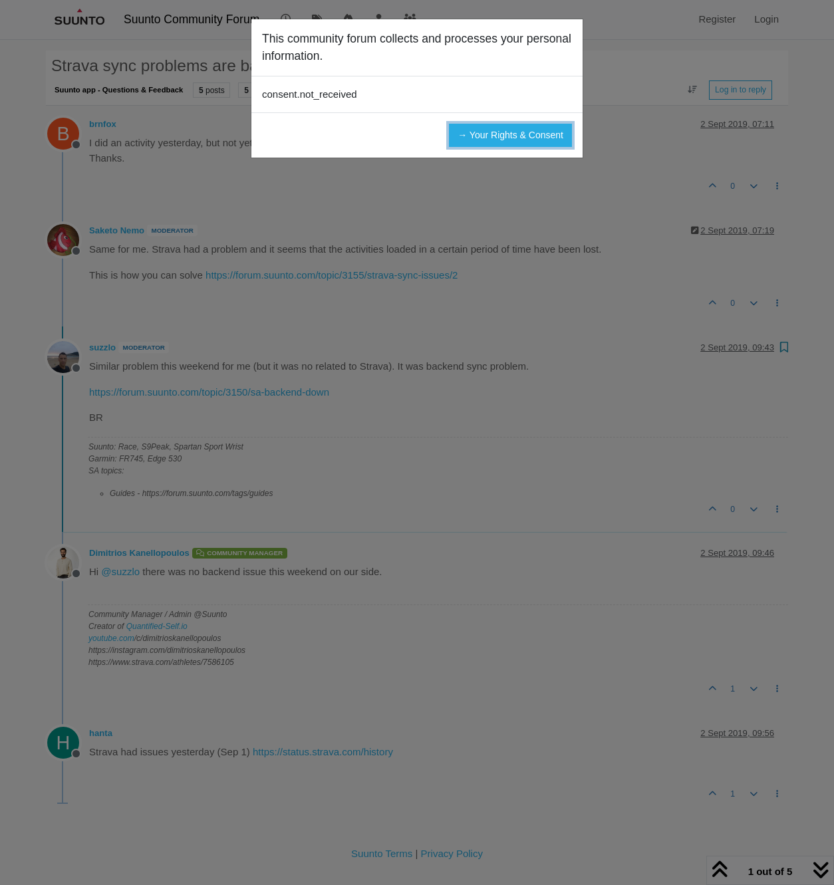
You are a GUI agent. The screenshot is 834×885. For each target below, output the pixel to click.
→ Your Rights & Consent (510, 135)
